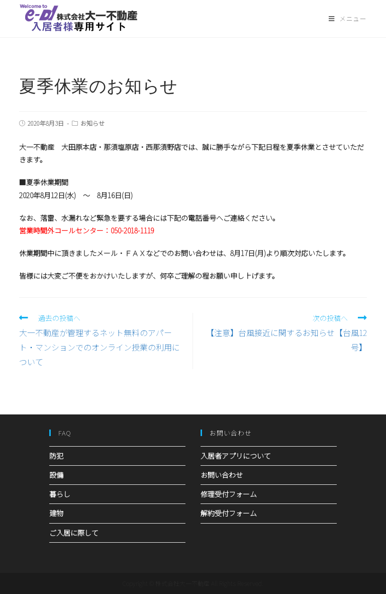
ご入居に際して (74, 533)
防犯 (56, 456)
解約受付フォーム (229, 513)
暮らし (59, 494)
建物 (56, 513)
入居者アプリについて (236, 456)
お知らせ (92, 123)
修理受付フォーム (229, 494)
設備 (56, 475)
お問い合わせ (222, 475)
